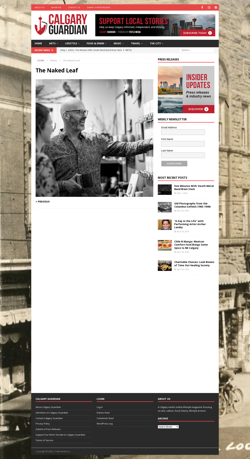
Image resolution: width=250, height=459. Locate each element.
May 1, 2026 (182, 193)
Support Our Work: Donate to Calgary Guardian (60, 434)
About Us (39, 7)
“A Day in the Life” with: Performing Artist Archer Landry (190, 224)
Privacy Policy (43, 423)
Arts (52, 43)
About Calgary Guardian (48, 406)
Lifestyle (71, 43)
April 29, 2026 (183, 231)
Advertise (56, 7)
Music (117, 43)
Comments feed (105, 418)
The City (155, 43)
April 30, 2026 (183, 210)
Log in (100, 406)
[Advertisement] (184, 331)
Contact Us (74, 7)
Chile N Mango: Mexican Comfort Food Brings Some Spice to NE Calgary (191, 244)
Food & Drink (95, 43)
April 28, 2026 (183, 251)
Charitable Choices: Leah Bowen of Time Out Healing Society (194, 263)
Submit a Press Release (98, 7)
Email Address (169, 127)
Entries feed (103, 412)
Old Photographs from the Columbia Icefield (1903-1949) (192, 205)
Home (38, 43)
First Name (167, 139)
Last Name (167, 150)
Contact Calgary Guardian (49, 418)
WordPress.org (104, 423)
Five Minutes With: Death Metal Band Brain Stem (194, 187)
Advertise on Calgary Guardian (52, 412)
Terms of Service (44, 440)
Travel (135, 43)
